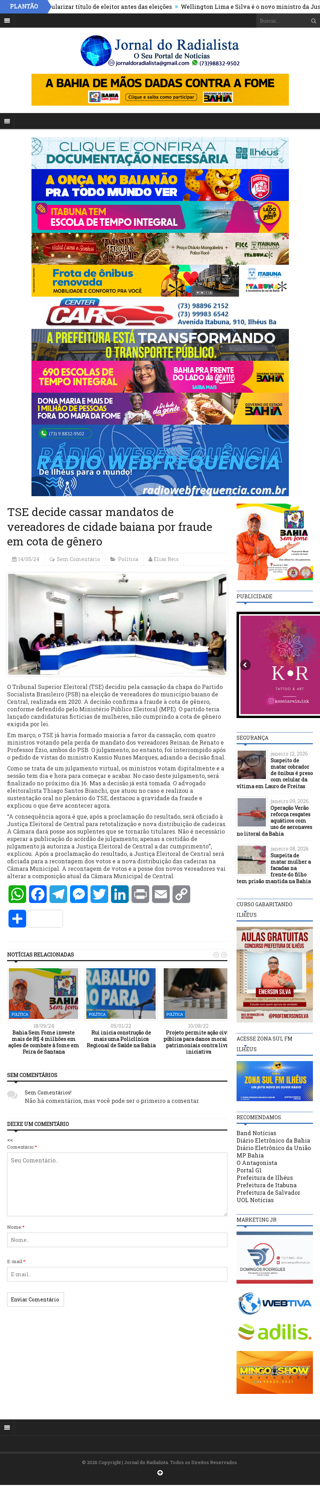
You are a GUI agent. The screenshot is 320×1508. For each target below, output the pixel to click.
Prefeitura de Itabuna (267, 1185)
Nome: (16, 1227)
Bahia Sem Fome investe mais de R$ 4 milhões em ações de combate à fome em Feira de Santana (43, 1042)
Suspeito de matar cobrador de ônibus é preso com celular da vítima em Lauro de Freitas (275, 773)
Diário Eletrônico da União (274, 1147)
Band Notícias (256, 1133)
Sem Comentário (78, 559)
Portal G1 (249, 1170)
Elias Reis (166, 559)
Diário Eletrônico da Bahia (273, 1140)
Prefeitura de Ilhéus (265, 1177)
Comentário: (22, 1147)
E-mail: (16, 1261)
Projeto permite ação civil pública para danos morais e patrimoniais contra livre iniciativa (198, 1042)
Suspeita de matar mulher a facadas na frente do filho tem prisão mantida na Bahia (274, 868)
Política (128, 559)
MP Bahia (250, 1155)
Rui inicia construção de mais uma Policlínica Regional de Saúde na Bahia (121, 1039)
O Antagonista (257, 1162)
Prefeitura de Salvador (268, 1192)
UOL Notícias (255, 1200)
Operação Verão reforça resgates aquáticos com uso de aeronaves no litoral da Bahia (274, 821)
